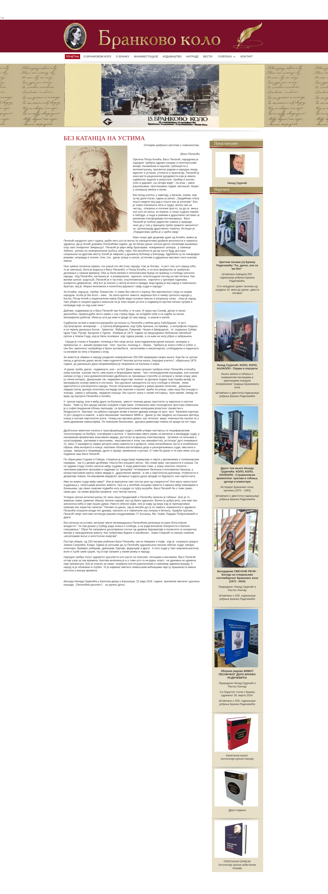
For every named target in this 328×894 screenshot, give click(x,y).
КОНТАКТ (247, 56)
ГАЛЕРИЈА (225, 56)
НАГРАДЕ (192, 56)
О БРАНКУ (122, 56)
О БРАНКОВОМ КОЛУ (97, 56)
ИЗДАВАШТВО (172, 56)
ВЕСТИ (208, 56)
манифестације (146, 56)
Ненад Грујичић (237, 183)
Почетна (72, 56)
